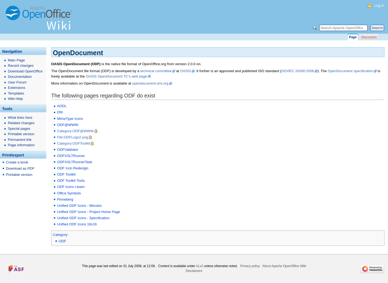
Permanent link (20, 140)
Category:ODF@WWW (75, 131)
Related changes (21, 123)
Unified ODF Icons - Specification (83, 218)
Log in (379, 6)
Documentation (20, 77)
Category (60, 235)
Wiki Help (15, 99)
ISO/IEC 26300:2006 (297, 71)
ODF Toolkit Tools (71, 181)
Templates (16, 93)
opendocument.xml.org (150, 83)
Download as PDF (20, 168)
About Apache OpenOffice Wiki (284, 266)
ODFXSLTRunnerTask (74, 162)
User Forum (17, 82)
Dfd (60, 112)
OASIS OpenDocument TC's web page (116, 76)
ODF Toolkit (66, 174)
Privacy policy (250, 266)
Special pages (19, 129)
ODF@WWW (67, 125)
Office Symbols (69, 193)
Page (352, 37)
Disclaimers (194, 271)
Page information (21, 145)
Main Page (16, 60)
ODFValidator (67, 150)
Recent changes (20, 66)
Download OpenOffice (25, 71)
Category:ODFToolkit (73, 143)
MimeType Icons (70, 119)
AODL (62, 106)
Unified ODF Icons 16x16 (77, 224)
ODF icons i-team (71, 187)
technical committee (156, 71)
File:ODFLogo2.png (72, 137)
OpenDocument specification (350, 71)
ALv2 (199, 266)
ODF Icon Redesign (72, 168)
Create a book (17, 162)
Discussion (368, 37)
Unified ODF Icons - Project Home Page (88, 212)
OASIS (185, 71)
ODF (62, 241)
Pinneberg (65, 199)
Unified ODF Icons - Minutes (79, 206)
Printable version (21, 134)
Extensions (16, 88)
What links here (20, 118)
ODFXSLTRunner (71, 156)
